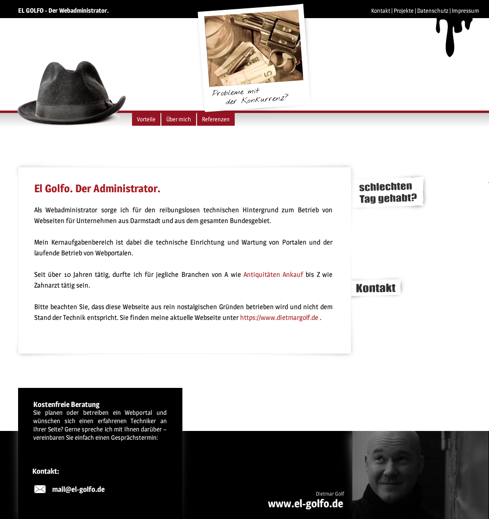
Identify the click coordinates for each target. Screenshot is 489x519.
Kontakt (380, 10)
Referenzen (216, 119)
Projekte (404, 10)
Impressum (465, 10)
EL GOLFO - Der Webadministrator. (63, 10)
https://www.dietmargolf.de (279, 317)
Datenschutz (432, 10)
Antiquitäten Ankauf (273, 274)
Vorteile (146, 119)
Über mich (178, 119)
